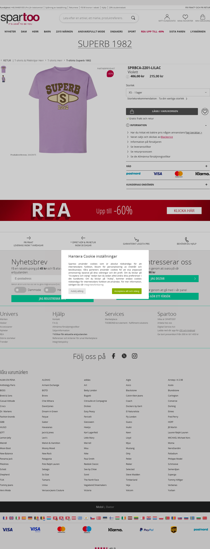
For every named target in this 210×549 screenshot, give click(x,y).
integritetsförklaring (94, 284)
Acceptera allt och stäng (126, 291)
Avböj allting (77, 291)
